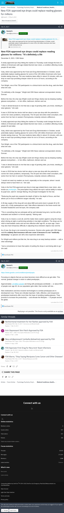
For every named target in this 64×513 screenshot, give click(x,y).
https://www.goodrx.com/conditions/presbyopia (17, 272)
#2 (59, 261)
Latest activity (4, 475)
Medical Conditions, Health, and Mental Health (31, 350)
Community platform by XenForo (17, 483)
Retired (7, 333)
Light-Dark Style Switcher (8, 492)
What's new (5, 467)
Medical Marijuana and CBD (30, 359)
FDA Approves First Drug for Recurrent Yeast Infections (28, 347)
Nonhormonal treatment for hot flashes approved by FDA (29, 321)
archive (60, 311)
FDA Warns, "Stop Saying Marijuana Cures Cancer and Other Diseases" (34, 356)
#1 (62, 27)
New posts (4, 471)
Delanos (61, 462)
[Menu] (2, 3)
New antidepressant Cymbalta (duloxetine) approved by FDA (30, 339)
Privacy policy (4, 499)
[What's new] (58, 3)
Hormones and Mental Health (31, 324)
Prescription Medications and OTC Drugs (28, 333)
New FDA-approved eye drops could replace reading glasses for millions (31, 12)
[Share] (59, 26)
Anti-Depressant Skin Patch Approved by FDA (24, 330)
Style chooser (4, 489)
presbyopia (12, 189)
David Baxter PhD (10, 324)
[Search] (62, 3)
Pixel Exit (42, 483)
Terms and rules (5, 496)
